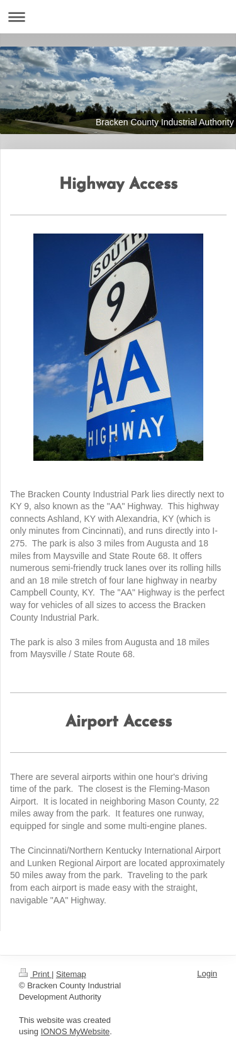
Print (35, 974)
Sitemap (71, 974)
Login (207, 973)
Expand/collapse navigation (118, 16)
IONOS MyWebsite (75, 1031)
